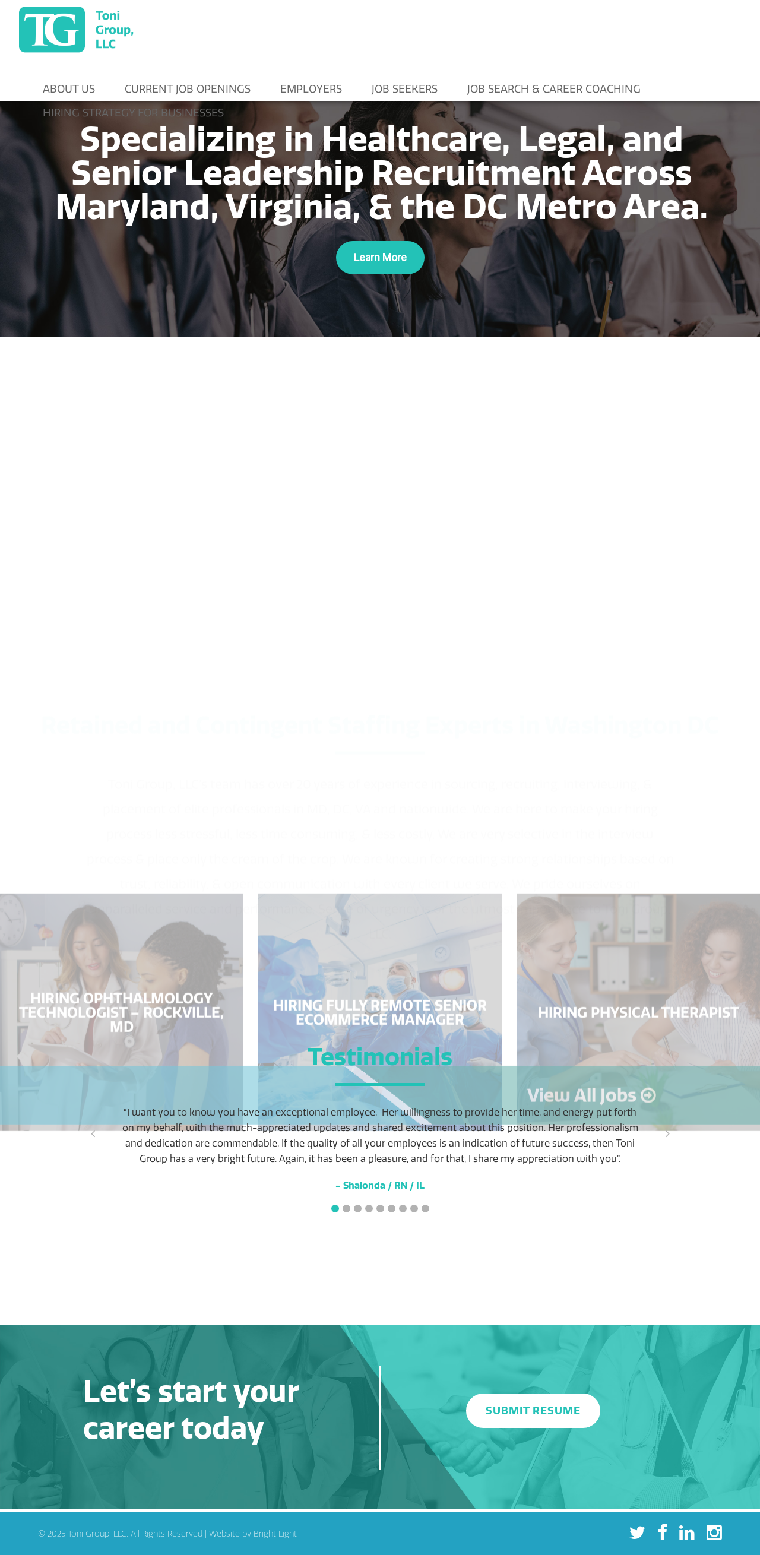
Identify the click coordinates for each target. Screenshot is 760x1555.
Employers (311, 89)
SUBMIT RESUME (533, 1410)
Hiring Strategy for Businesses (133, 112)
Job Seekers (405, 89)
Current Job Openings (188, 89)
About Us (69, 89)
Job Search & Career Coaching (554, 89)
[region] (380, 198)
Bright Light (275, 1533)
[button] (335, 1208)
